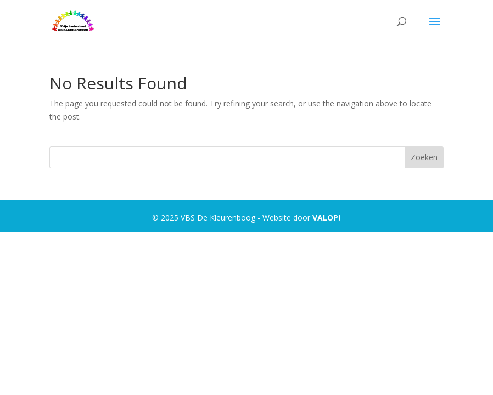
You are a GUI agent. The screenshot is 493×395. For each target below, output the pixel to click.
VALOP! (326, 217)
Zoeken (424, 157)
